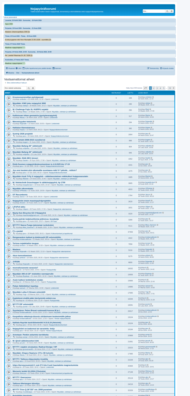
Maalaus (16, 249)
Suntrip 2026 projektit (23, 134)
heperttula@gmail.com (31, 215)
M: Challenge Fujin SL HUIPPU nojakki (30, 109)
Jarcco (22, 197)
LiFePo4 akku (19, 207)
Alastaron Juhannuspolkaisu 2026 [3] (17, 32)
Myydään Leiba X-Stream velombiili (29, 292)
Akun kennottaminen (22, 255)
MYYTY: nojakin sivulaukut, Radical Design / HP (35, 347)
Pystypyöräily (51, 270)
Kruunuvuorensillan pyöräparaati (28, 97)
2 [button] (153, 88)
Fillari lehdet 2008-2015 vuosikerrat (29, 140)
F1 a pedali (18, 231)
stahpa (25, 106)
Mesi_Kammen (28, 227)
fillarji (25, 112)
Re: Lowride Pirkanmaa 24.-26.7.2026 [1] (18, 55)
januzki (22, 343)
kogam (25, 142)
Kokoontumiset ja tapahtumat (61, 233)
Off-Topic (53, 221)
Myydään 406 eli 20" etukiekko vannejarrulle (33, 274)
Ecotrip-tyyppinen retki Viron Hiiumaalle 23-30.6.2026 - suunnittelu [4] (28, 40)
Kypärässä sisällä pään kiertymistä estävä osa (34, 298)
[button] (145, 88)
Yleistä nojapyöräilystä (62, 318)
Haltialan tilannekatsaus (24, 128)
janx (24, 136)
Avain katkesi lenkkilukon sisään (28, 280)
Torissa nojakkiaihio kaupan (26, 243)
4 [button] (160, 88)
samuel (22, 288)
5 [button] (163, 88)
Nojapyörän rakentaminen (62, 209)
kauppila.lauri (28, 185)
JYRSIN (16, 262)
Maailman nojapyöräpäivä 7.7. (15, 47)
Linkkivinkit (55, 99)
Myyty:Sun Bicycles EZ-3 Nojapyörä (29, 213)
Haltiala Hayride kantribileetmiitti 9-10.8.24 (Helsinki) (37, 322)
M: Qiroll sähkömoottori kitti (26, 341)
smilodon (23, 99)
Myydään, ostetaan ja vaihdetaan (65, 106)
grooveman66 (28, 349)
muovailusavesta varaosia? (25, 268)
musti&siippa (27, 392)
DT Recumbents (20, 195)
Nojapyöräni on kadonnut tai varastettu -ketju (34, 329)
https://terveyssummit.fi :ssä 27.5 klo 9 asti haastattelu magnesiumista (45, 365)
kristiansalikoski (25, 239)
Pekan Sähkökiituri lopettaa (25, 286)
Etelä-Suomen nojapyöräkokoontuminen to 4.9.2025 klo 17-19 (41, 164)
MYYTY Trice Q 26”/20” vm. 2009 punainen (32, 389)
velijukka (26, 148)
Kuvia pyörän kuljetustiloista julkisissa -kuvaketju (36, 219)
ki (20, 270)
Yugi (24, 294)
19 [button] (170, 88)
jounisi (25, 306)
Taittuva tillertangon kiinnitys (26, 383)
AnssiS (22, 203)
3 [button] (157, 88)
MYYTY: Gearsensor (22, 377)
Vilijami (25, 209)
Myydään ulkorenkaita (23, 188)
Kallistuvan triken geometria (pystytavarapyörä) (35, 115)
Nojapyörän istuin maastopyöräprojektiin (32, 201)
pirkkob (22, 257)
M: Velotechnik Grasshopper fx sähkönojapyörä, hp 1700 (39, 182)
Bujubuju (26, 276)
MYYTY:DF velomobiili (23, 304)
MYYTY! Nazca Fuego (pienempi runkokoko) (33, 225)
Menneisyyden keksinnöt (24, 121)
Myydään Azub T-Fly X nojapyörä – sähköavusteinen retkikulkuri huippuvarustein (50, 176)
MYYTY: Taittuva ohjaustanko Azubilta (30, 359)
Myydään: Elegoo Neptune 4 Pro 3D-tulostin (33, 353)
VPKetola (23, 190)
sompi (25, 337)
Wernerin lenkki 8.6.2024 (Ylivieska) (29, 371)
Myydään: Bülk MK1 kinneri (25, 158)
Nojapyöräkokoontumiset (58, 130)
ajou (21, 361)
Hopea (22, 130)
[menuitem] (18, 68)
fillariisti (25, 179)
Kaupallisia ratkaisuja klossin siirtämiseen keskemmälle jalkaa (42, 316)
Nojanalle (23, 123)
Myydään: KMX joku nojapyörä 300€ (29, 103)
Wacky (22, 117)
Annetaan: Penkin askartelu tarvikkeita (31, 335)
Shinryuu (23, 373)
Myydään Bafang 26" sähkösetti (27, 146)
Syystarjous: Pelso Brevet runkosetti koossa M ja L (36, 310)
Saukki (25, 160)
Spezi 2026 (9, 24)
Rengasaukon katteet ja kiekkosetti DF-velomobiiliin (37, 237)
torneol (22, 245)
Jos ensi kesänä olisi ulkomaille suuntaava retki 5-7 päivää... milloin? (45, 170)
